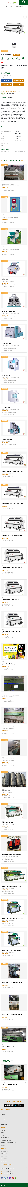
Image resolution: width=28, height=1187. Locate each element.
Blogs (2, 1133)
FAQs (2, 1135)
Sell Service (4, 1158)
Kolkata (3, 1117)
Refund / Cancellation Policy (8, 1142)
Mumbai (3, 1114)
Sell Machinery (5, 1156)
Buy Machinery (5, 1151)
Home (3, 7)
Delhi (2, 1112)
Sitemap (3, 1145)
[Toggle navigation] (2, 2)
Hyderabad (4, 1122)
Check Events (4, 1161)
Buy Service (4, 1153)
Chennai (3, 1119)
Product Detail (10, 7)
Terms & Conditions (6, 1140)
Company (3, 1130)
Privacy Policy (5, 1138)
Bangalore (4, 1124)
